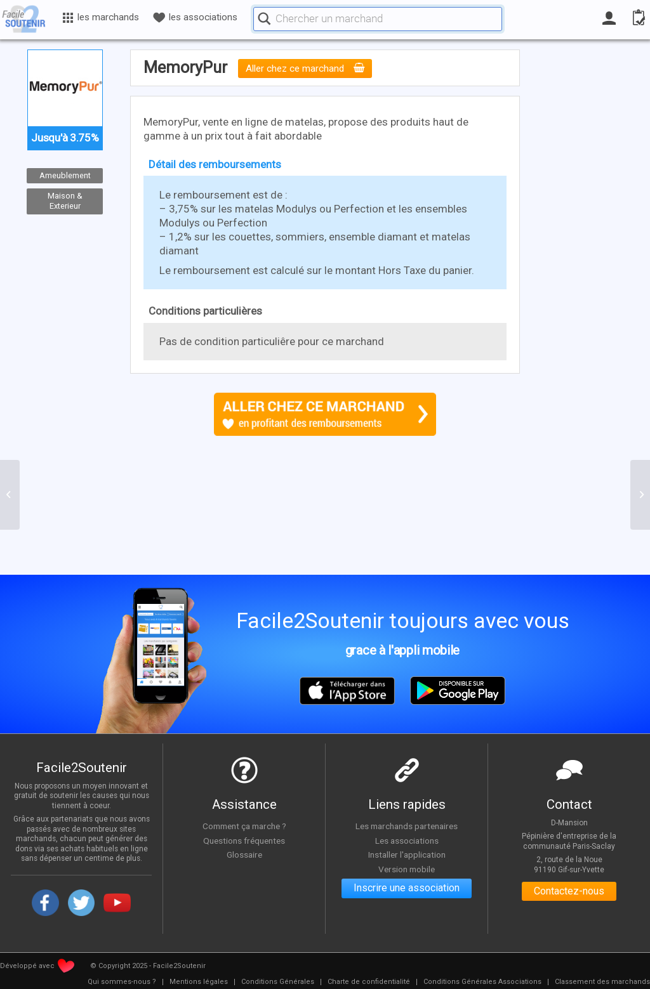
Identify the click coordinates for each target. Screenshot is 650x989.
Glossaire (244, 854)
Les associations (407, 840)
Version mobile (406, 869)
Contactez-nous (569, 892)
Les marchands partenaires (406, 826)
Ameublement (65, 175)
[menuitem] (121, 982)
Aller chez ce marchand (305, 68)
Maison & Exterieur (65, 201)
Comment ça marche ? (244, 826)
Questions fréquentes (244, 840)
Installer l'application (407, 854)
